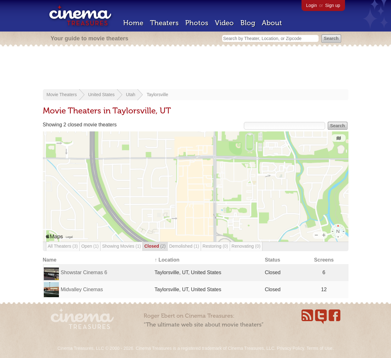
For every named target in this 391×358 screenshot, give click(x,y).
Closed (155, 246)
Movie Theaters (62, 94)
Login (311, 5)
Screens (324, 260)
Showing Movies (121, 246)
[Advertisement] (195, 68)
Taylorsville (157, 94)
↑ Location (167, 260)
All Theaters (63, 246)
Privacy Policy (290, 348)
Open (90, 246)
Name (50, 260)
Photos (196, 23)
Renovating (246, 246)
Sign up (332, 5)
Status (272, 260)
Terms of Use (319, 348)
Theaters (164, 23)
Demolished (184, 246)
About (272, 23)
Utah (130, 94)
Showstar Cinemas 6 (84, 272)
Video (224, 23)
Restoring (215, 246)
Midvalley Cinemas (82, 289)
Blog (247, 23)
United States (101, 94)
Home (133, 23)
